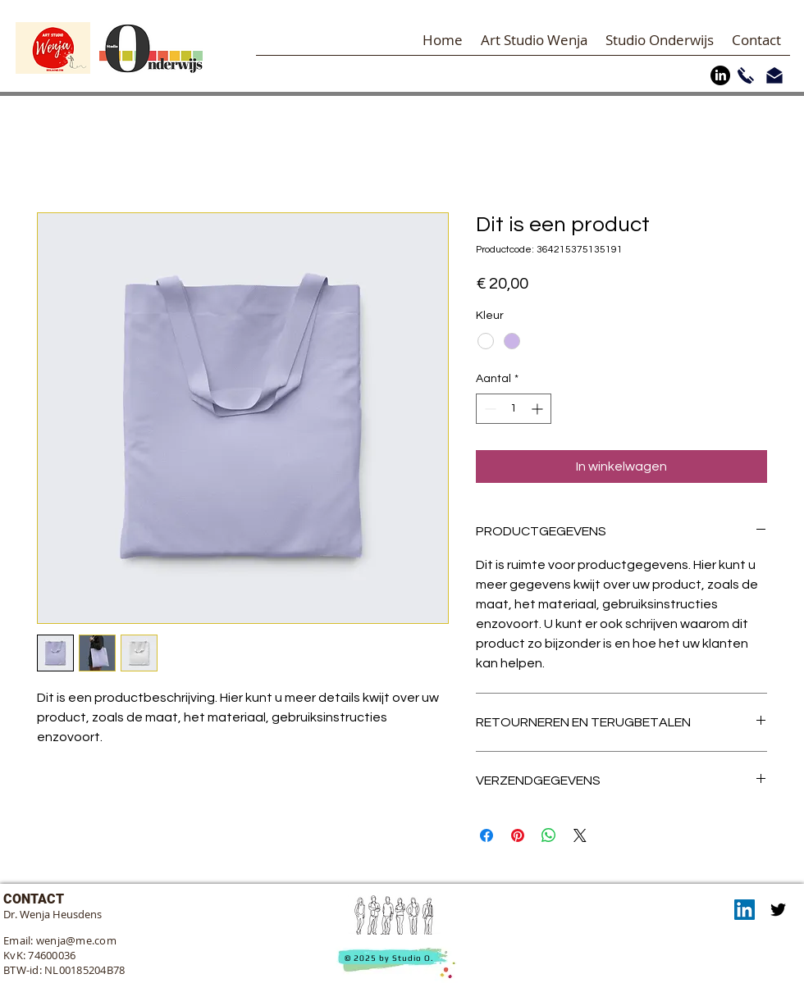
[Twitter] (778, 909)
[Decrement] (488, 408)
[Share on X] (580, 835)
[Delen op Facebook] (486, 835)
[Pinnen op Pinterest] (518, 835)
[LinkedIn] (720, 75)
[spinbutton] (513, 408)
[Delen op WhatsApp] (549, 835)
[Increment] (538, 408)
